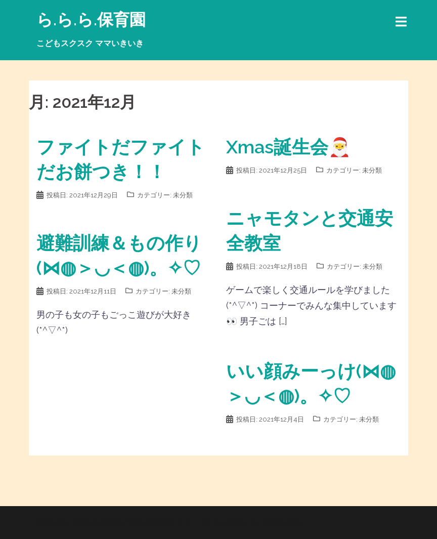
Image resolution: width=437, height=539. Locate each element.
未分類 (183, 195)
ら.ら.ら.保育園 (91, 19)
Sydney (230, 522)
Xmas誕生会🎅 (288, 146)
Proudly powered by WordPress (106, 522)
